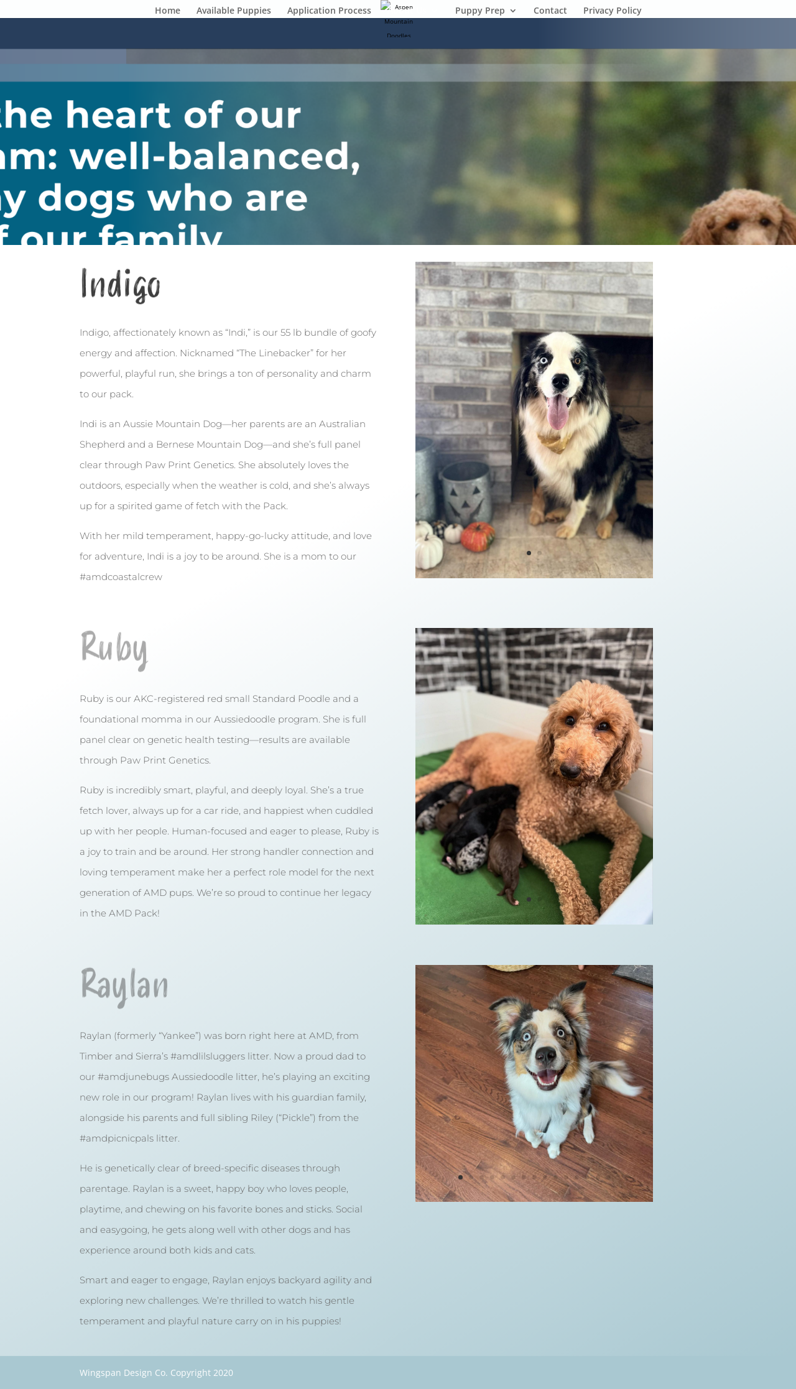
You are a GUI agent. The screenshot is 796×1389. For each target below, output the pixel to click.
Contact (550, 11)
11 (566, 1177)
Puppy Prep (480, 11)
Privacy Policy (612, 11)
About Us (407, 11)
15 (608, 1177)
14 (598, 1177)
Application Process (329, 11)
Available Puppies (234, 11)
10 (555, 1177)
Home (167, 11)
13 (587, 1177)
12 (577, 1177)
